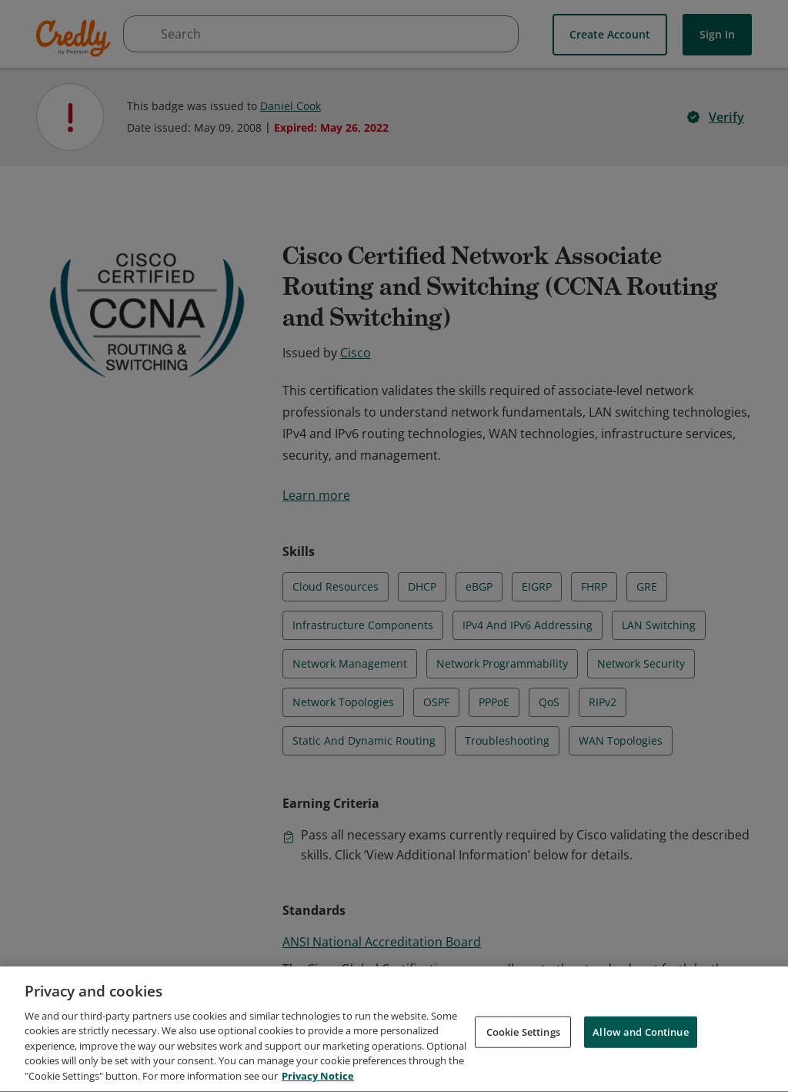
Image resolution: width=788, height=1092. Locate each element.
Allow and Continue (640, 1041)
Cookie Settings (523, 1041)
